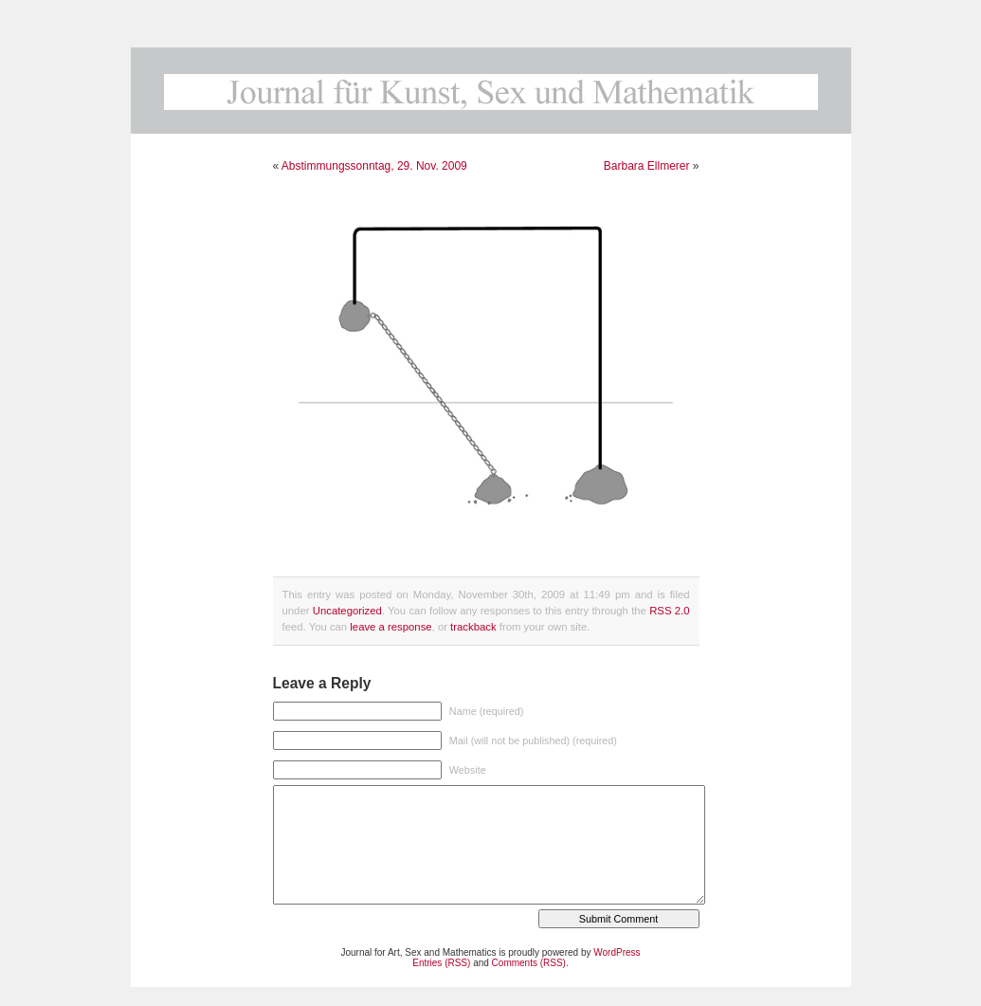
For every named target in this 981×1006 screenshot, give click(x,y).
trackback (473, 626)
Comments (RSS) (529, 963)
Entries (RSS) (441, 963)
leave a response (390, 626)
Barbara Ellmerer (647, 166)
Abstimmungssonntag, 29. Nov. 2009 (374, 166)
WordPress (616, 952)
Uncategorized (347, 610)
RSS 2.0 (669, 610)
